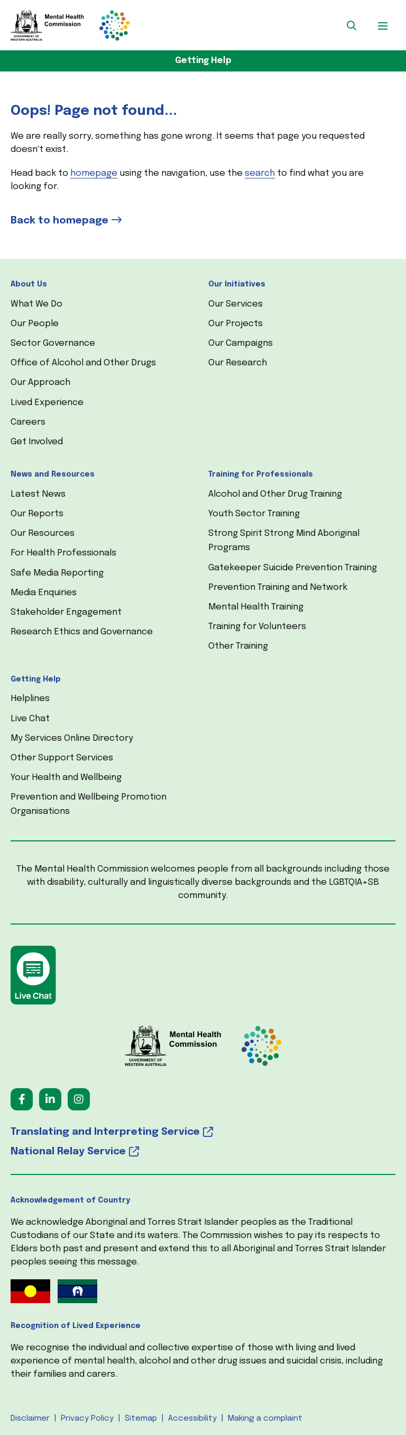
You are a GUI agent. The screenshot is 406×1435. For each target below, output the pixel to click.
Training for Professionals (260, 474)
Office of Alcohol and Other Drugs (83, 362)
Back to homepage (59, 221)
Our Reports (37, 513)
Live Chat (30, 718)
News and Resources (53, 474)
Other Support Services (62, 758)
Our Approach (40, 382)
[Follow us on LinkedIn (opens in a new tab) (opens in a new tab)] (50, 1099)
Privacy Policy (87, 1418)
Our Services (235, 304)
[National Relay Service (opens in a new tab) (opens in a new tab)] (203, 1152)
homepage (93, 173)
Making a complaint (265, 1418)
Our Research (237, 362)
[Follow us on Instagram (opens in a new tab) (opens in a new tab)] (79, 1099)
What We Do (36, 304)
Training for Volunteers (257, 626)
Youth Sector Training (254, 513)
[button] (351, 25)
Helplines (30, 698)
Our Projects (235, 323)
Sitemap (141, 1418)
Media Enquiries (44, 592)
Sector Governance (53, 343)
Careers (28, 422)
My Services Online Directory (72, 738)
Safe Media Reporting (57, 573)
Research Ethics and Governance (82, 631)
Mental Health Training (255, 607)
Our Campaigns (240, 343)
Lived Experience (47, 402)
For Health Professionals (63, 553)
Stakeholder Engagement (66, 612)
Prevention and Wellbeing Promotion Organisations (89, 804)
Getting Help (203, 60)
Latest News (38, 494)
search (260, 173)
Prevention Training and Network (277, 587)
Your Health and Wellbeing (66, 777)
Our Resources (43, 533)
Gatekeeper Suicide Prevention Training (292, 567)
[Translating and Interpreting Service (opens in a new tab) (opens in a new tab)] (203, 1132)
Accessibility (192, 1418)
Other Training (238, 646)
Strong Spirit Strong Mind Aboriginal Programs (283, 540)
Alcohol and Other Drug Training (275, 494)
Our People (35, 323)
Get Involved (37, 441)
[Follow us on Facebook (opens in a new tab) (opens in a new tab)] (22, 1099)
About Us (29, 284)
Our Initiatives (236, 284)
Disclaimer (30, 1418)
